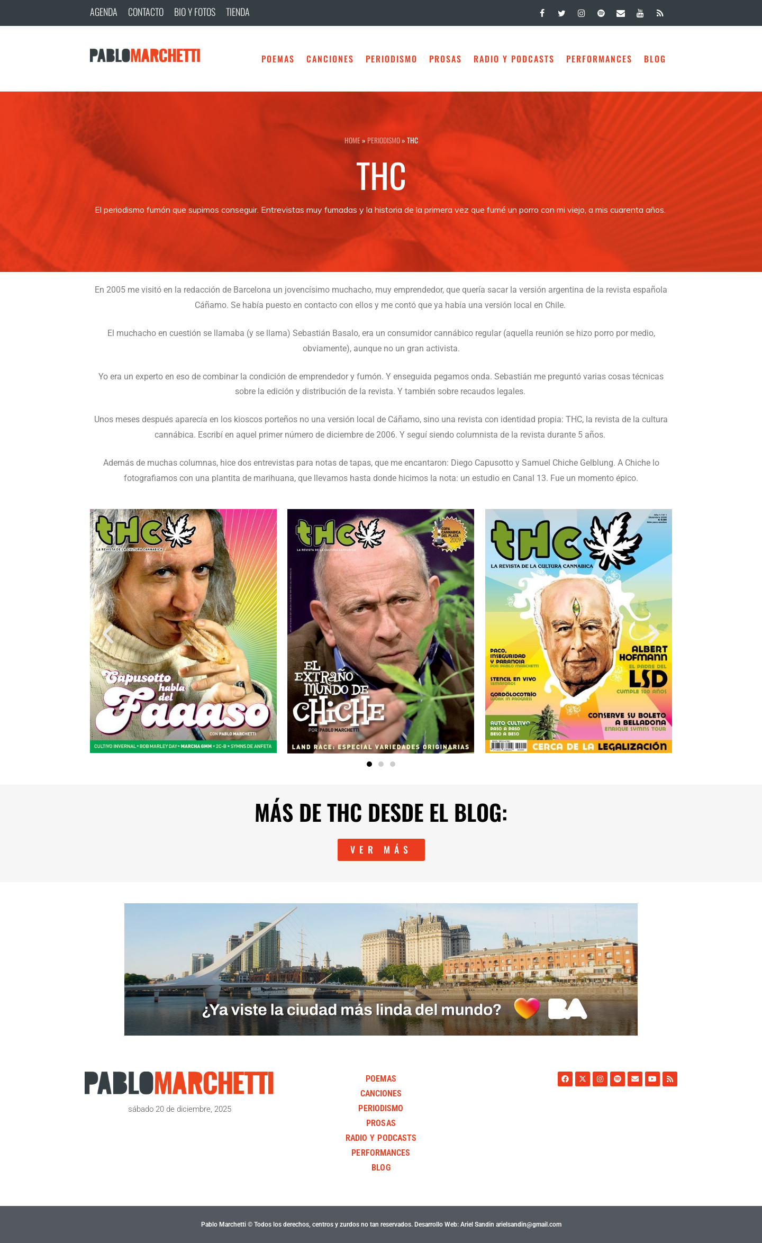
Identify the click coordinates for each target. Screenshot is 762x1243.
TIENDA (238, 12)
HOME (352, 140)
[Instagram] (581, 11)
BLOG (655, 58)
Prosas (445, 58)
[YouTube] (640, 11)
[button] (108, 634)
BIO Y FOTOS (194, 12)
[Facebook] (542, 11)
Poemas (278, 58)
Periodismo (392, 58)
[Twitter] (561, 11)
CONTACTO (146, 12)
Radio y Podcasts (514, 58)
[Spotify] (601, 11)
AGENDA (103, 12)
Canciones (330, 58)
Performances (599, 58)
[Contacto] (620, 11)
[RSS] (660, 11)
